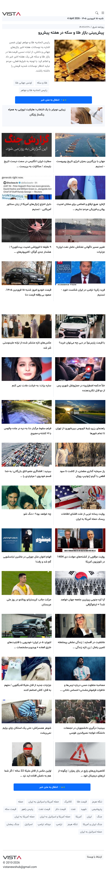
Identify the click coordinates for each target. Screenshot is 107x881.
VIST (11, 13)
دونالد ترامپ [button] (44, 824)
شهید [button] (84, 809)
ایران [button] (89, 816)
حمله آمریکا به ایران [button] (25, 816)
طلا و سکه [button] (42, 83)
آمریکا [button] (79, 816)
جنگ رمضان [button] (13, 824)
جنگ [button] (99, 816)
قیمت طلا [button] (82, 802)
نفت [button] (73, 809)
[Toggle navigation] (103, 13)
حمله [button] (20, 802)
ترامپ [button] (59, 824)
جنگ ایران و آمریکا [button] (92, 824)
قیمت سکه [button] (10, 809)
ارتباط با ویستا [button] (94, 857)
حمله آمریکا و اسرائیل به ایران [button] (43, 802)
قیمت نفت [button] (44, 809)
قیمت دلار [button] (60, 809)
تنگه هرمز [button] (97, 802)
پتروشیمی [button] (97, 809)
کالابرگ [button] (68, 802)
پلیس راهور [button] (27, 809)
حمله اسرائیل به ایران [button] (91, 832)
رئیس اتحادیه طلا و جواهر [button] (34, 90)
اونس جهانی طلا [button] (23, 83)
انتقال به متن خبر (53, 100)
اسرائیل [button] (28, 824)
